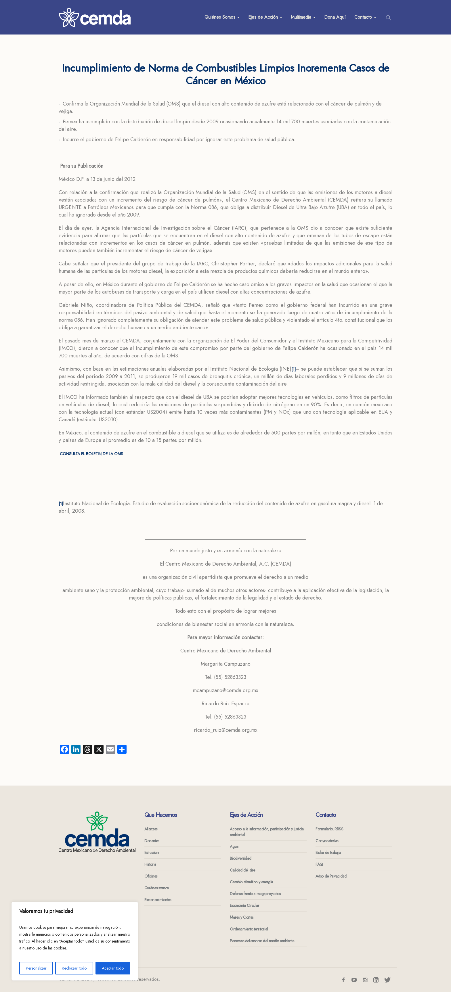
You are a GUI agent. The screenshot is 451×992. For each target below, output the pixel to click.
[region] (75, 941)
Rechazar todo (74, 968)
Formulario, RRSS (329, 829)
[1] (293, 369)
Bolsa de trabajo (328, 852)
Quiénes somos (156, 888)
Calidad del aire (242, 870)
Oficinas (150, 876)
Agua (234, 846)
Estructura (151, 852)
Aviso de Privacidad (331, 876)
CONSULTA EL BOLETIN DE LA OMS (91, 454)
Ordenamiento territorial (248, 929)
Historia (150, 864)
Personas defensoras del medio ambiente (262, 941)
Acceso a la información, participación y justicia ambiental (266, 832)
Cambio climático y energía (251, 882)
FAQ (319, 864)
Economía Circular (244, 905)
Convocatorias (327, 841)
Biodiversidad (240, 858)
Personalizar (36, 968)
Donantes (151, 841)
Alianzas (150, 829)
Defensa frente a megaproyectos (255, 894)
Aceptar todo (113, 968)
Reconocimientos (157, 900)
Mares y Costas (241, 917)
